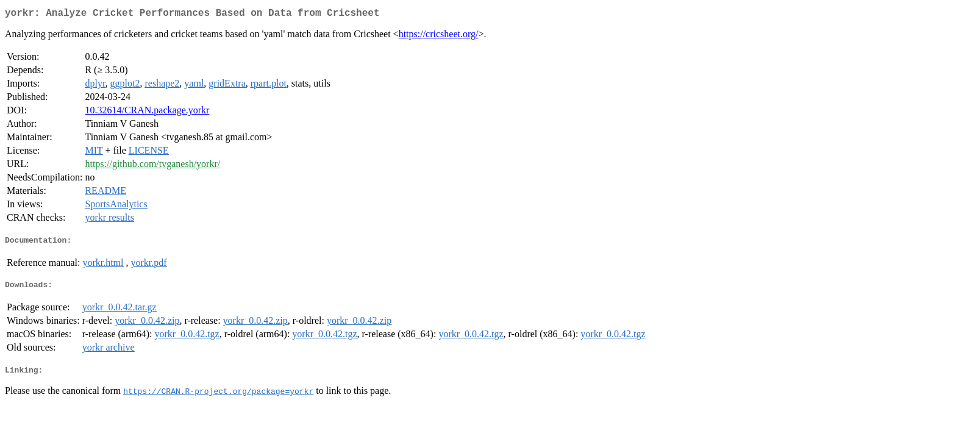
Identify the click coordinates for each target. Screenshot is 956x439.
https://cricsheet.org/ (439, 36)
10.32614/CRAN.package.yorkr (147, 112)
